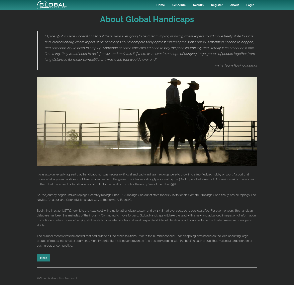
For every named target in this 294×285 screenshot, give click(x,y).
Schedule (179, 5)
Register (217, 5)
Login (250, 5)
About (234, 5)
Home (161, 5)
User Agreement (68, 278)
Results (198, 5)
